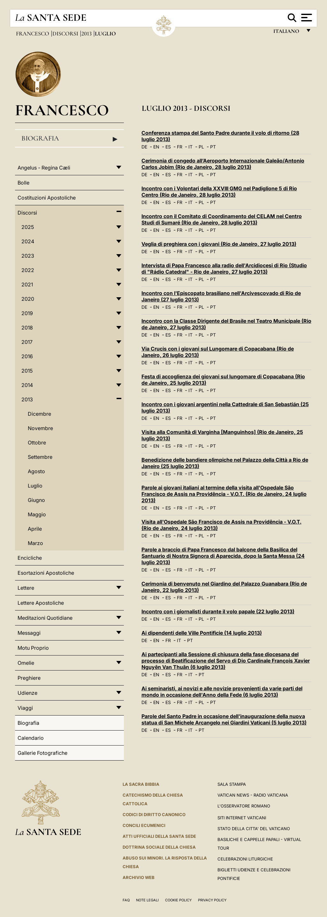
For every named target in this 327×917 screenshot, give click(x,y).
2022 (27, 270)
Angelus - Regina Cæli (44, 167)
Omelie (26, 663)
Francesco (33, 33)
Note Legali (147, 900)
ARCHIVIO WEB (139, 877)
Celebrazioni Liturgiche (245, 858)
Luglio (35, 485)
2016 (27, 356)
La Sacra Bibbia (141, 784)
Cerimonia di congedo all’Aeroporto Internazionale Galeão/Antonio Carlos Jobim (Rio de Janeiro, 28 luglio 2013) (222, 163)
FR (179, 146)
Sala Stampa (231, 784)
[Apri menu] (306, 17)
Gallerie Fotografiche (42, 753)
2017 (27, 342)
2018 (27, 327)
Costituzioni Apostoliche (47, 197)
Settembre (40, 457)
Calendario (31, 738)
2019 (27, 313)
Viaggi (25, 708)
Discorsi (66, 33)
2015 (27, 371)
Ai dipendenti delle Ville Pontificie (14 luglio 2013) (201, 633)
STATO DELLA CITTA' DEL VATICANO (253, 828)
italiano (287, 33)
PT (213, 146)
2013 (87, 33)
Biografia (69, 138)
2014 (27, 385)
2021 (27, 284)
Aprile (35, 529)
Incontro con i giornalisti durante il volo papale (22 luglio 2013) (217, 611)
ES (168, 146)
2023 (27, 256)
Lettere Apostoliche (41, 603)
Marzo (35, 543)
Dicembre (39, 414)
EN (156, 146)
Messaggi (29, 633)
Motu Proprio (33, 648)
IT (190, 146)
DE (144, 146)
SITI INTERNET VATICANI (241, 817)
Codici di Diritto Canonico (154, 814)
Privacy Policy (212, 900)
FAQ (126, 900)
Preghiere (29, 678)
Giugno (36, 500)
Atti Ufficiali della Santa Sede (159, 836)
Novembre (40, 428)
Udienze (27, 693)
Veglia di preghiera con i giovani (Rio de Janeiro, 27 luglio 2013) (218, 244)
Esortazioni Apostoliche (46, 573)
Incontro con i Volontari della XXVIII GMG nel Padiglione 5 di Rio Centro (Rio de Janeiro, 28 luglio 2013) (219, 191)
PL (201, 146)
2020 (27, 299)
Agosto (36, 471)
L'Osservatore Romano (243, 805)
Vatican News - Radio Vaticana (252, 795)
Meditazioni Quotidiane (45, 618)
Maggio (37, 514)
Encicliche (30, 558)
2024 (27, 241)
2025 (27, 227)
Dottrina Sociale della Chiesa (159, 847)
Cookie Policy (178, 900)
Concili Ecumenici (144, 825)
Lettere (26, 588)
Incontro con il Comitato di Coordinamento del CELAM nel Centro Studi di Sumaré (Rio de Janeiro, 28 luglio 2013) (221, 219)
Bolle (23, 182)
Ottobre (37, 442)
